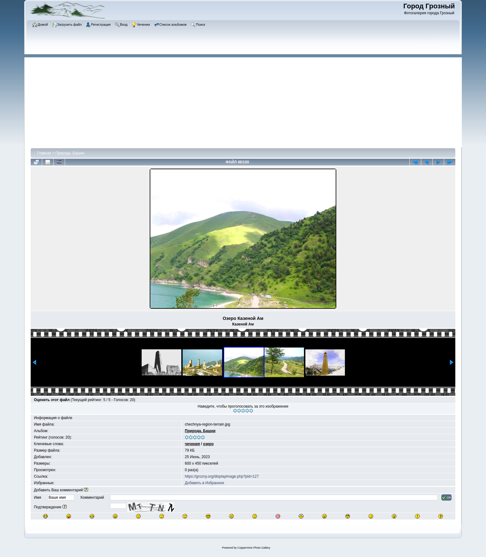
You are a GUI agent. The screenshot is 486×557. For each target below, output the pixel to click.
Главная (44, 153)
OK (446, 497)
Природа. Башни (69, 153)
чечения (192, 444)
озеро (208, 444)
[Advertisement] (246, 100)
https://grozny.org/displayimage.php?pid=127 (221, 476)
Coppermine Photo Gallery (253, 547)
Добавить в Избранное (204, 483)
